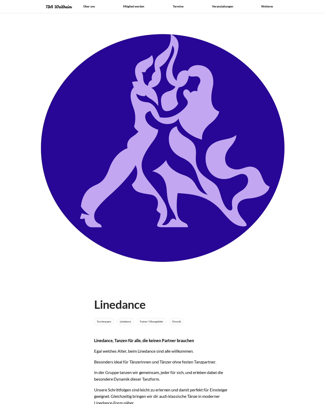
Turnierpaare (104, 321)
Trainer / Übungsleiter (151, 321)
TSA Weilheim (59, 7)
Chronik (176, 321)
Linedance (125, 321)
